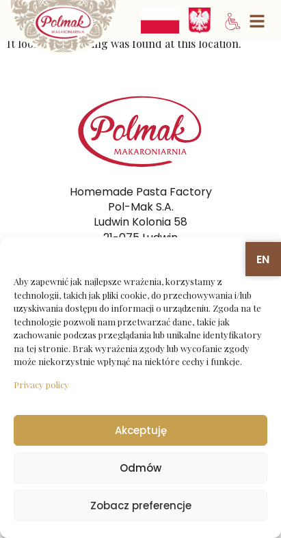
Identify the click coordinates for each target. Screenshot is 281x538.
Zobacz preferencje (140, 505)
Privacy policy (41, 384)
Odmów (140, 468)
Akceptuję (141, 430)
